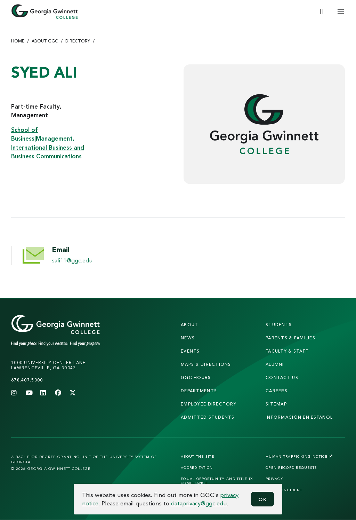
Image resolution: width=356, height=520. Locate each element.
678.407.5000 (27, 380)
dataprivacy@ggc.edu (199, 503)
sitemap (276, 404)
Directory (77, 41)
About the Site (197, 456)
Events (190, 351)
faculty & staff (287, 351)
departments (199, 390)
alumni (275, 364)
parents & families (290, 337)
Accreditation (197, 467)
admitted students (208, 417)
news (188, 337)
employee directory (208, 404)
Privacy (274, 478)
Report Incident (284, 490)
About (189, 324)
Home (17, 41)
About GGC (45, 41)
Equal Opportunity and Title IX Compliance (217, 480)
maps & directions (206, 364)
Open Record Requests (291, 467)
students (279, 324)
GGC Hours (196, 377)
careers (277, 390)
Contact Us (282, 377)
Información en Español (299, 417)
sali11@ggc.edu (72, 260)
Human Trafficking (299, 456)
